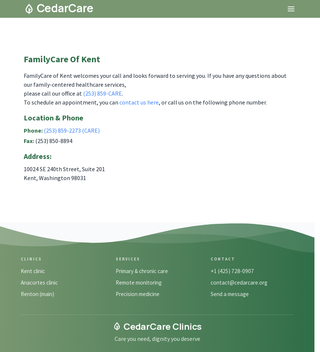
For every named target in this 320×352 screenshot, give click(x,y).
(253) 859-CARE (102, 93)
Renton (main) (37, 294)
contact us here (139, 102)
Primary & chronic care (142, 271)
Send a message (230, 294)
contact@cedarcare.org (239, 282)
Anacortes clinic (39, 282)
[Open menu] (291, 8)
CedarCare (59, 8)
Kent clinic (33, 271)
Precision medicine (137, 294)
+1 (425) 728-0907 (232, 271)
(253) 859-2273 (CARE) (72, 130)
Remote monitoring (139, 282)
